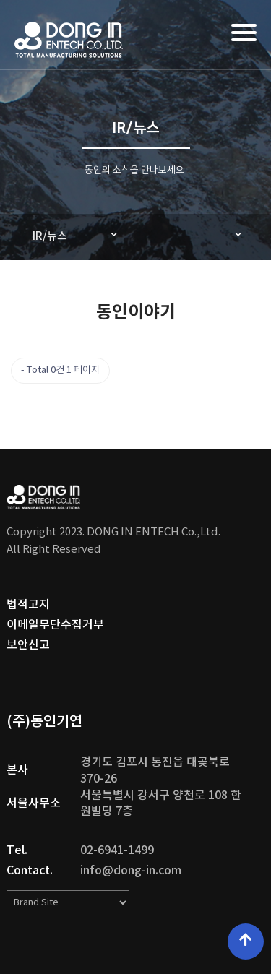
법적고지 (28, 604)
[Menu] (244, 32)
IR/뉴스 (50, 236)
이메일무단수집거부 (55, 625)
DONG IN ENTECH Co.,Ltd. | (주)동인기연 (68, 40)
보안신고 (28, 645)
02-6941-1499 (117, 850)
